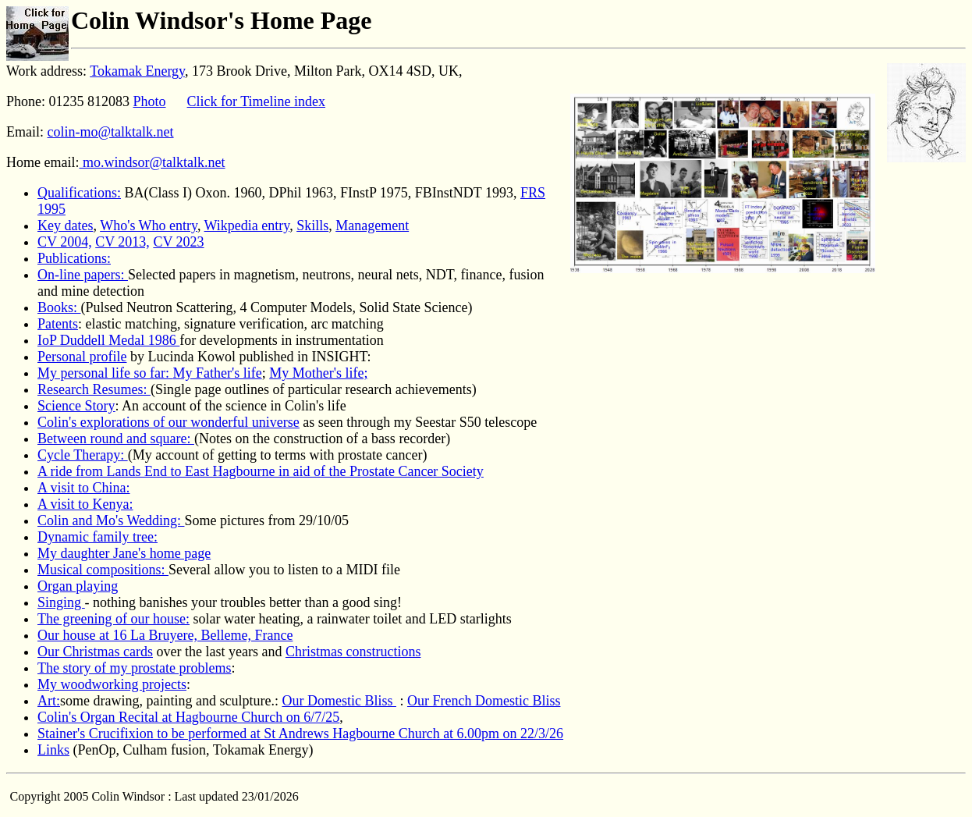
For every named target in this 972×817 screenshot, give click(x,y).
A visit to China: (83, 488)
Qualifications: (79, 193)
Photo (149, 101)
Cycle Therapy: (82, 455)
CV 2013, (122, 242)
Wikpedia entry (247, 225)
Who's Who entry (148, 225)
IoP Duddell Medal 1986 (108, 340)
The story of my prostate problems (134, 668)
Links (53, 750)
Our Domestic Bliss (339, 701)
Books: (59, 307)
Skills (312, 225)
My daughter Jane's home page (124, 553)
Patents (57, 324)
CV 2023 (178, 242)
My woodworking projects (111, 684)
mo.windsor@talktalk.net (152, 162)
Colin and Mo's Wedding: (110, 520)
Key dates (65, 225)
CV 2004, (64, 242)
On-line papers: (82, 274)
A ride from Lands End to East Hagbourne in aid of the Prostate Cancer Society (260, 471)
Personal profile (81, 356)
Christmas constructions (353, 651)
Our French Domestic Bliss (483, 701)
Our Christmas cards (95, 651)
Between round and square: (115, 438)
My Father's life (216, 373)
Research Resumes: (94, 389)
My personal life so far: (104, 373)
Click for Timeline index (256, 101)
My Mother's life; (318, 373)
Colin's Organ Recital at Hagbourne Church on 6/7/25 (188, 717)
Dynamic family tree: (97, 537)
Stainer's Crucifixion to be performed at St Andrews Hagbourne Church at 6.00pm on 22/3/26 (300, 733)
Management (372, 225)
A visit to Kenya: (85, 504)
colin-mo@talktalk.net (111, 132)
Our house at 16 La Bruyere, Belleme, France (165, 635)
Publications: (74, 258)
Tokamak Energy (137, 71)
